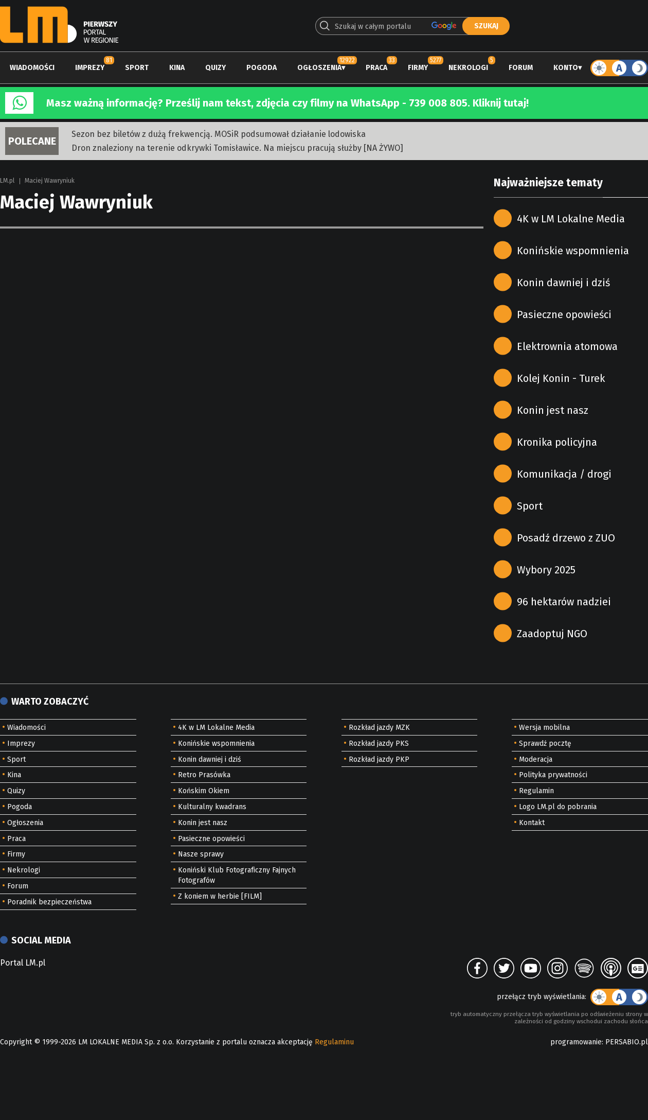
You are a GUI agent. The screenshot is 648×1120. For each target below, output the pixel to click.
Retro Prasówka (204, 775)
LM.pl (7, 180)
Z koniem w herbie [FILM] (220, 896)
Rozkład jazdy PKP (379, 759)
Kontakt (532, 822)
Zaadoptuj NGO (552, 633)
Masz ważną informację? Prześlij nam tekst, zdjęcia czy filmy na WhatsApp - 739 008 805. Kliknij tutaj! (287, 103)
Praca (376, 67)
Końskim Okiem (203, 790)
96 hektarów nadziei (564, 602)
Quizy (215, 67)
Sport (137, 67)
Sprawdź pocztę (545, 743)
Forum (521, 67)
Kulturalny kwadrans (212, 806)
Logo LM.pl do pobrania (558, 806)
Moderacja (535, 759)
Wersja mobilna (544, 727)
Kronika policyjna (557, 442)
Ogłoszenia (319, 67)
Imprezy (89, 67)
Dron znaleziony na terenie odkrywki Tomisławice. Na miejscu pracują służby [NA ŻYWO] (237, 148)
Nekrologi (468, 67)
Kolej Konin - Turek (561, 378)
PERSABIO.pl (626, 1042)
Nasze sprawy (201, 854)
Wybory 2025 (546, 570)
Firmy (418, 67)
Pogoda (261, 67)
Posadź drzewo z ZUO (566, 538)
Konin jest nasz (552, 410)
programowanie (576, 1042)
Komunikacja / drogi (564, 474)
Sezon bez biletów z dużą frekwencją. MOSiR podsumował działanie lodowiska (218, 134)
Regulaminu (334, 1042)
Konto (565, 67)
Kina (177, 67)
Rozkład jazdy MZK (379, 727)
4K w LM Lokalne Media (571, 219)
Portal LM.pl (22, 963)
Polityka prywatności (553, 775)
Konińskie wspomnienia (573, 250)
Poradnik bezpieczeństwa (49, 902)
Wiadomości (32, 67)
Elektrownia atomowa (567, 346)
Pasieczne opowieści (564, 314)
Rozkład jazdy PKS (379, 743)
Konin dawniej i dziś (563, 282)
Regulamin (536, 790)
